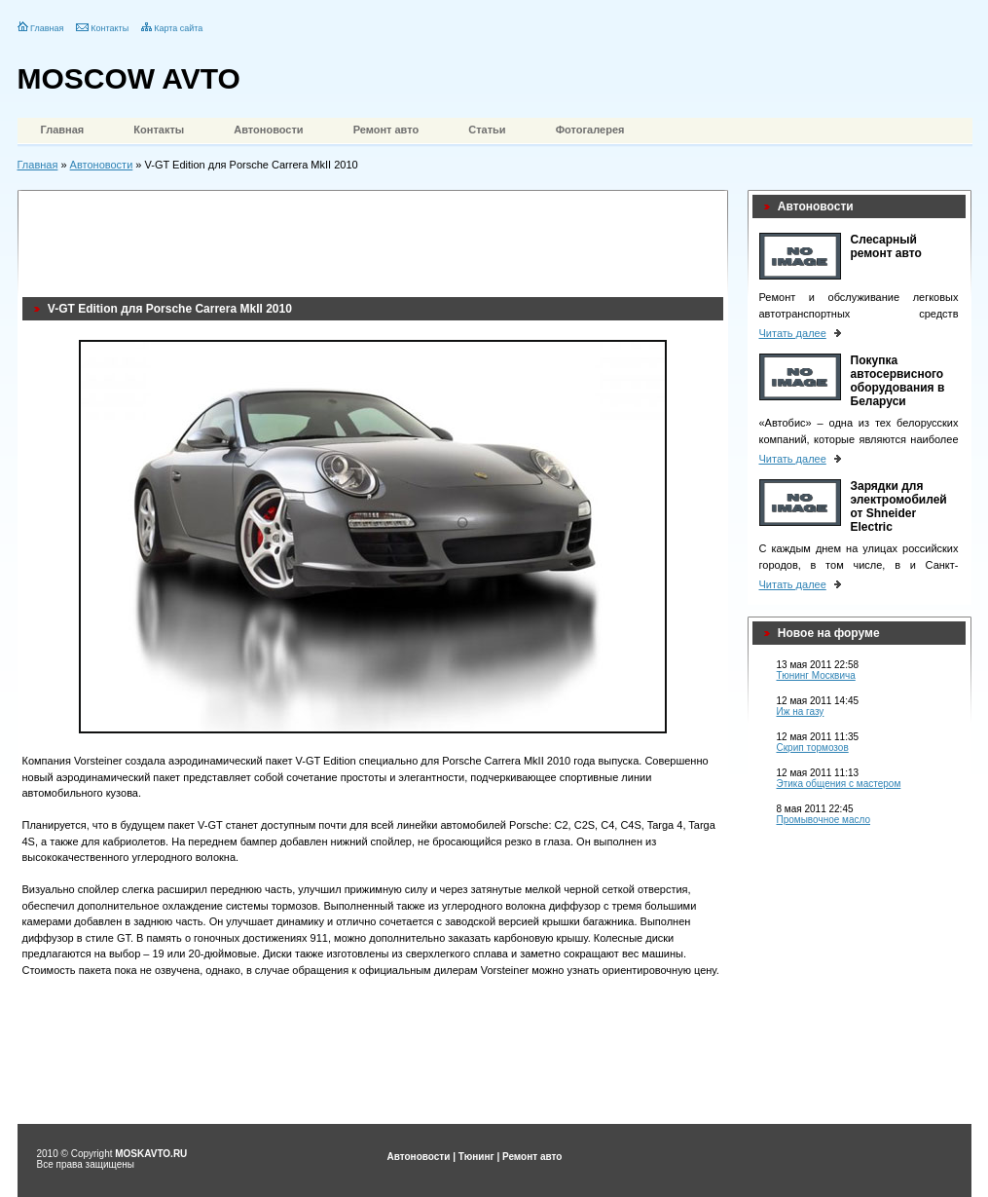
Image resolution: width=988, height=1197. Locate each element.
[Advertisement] (376, 238)
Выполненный (358, 906)
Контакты (109, 28)
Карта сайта (178, 28)
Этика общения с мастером (839, 783)
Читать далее (792, 333)
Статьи (486, 129)
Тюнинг (476, 1156)
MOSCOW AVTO (129, 78)
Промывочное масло (824, 819)
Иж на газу (800, 711)
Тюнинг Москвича (816, 675)
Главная (46, 28)
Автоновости (268, 129)
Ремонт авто (386, 129)
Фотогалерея (590, 129)
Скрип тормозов (813, 747)
